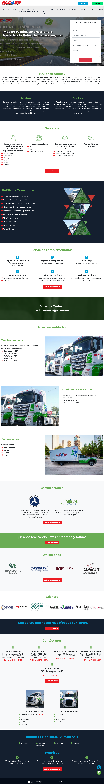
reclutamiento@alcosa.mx (52, 310)
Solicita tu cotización (52, 287)
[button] (49, 358)
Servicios (13, 9)
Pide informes (52, 171)
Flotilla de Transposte (22, 10)
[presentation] (52, 613)
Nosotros (5, 9)
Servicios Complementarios (33, 10)
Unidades (52, 9)
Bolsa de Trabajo (44, 11)
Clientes (82, 9)
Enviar (85, 60)
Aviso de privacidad (68, 782)
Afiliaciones (73, 9)
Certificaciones (62, 9)
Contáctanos (98, 9)
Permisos (89, 9)
